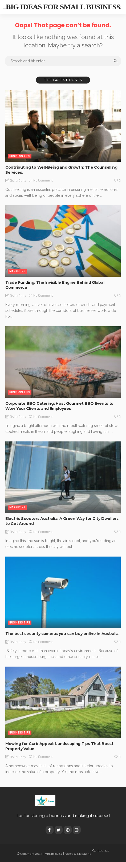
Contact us (100, 851)
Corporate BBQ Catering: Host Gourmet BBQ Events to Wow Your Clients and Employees (59, 406)
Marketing (17, 271)
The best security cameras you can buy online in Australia (62, 633)
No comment (43, 180)
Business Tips (19, 156)
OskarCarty (18, 181)
